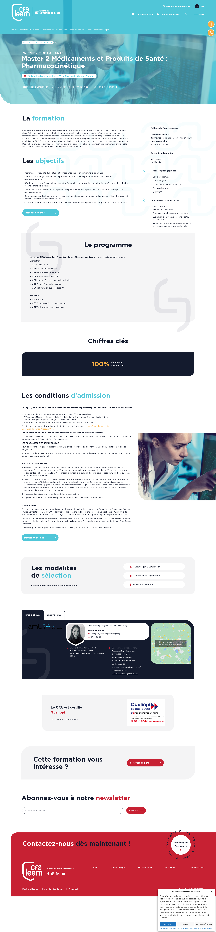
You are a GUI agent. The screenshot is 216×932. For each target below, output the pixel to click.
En (202, 6)
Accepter (168, 924)
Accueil (14, 30)
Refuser (186, 924)
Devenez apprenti (142, 14)
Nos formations (145, 867)
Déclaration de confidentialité (203, 928)
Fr (197, 6)
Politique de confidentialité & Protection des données (176, 928)
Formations (23, 30)
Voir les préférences (204, 924)
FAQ (95, 867)
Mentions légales (30, 888)
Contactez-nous (196, 867)
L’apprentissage (117, 867)
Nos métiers (170, 867)
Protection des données (53, 888)
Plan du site (74, 888)
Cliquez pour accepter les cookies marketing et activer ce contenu (171, 643)
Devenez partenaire (168, 14)
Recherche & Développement (42, 30)
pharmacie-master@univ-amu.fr (125, 673)
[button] (211, 32)
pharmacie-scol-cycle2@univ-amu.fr (126, 667)
